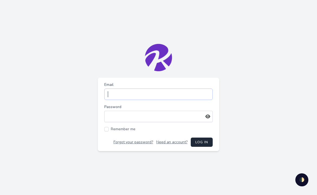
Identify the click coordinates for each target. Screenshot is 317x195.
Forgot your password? (133, 142)
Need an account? (171, 142)
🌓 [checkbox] (302, 180)
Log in (201, 142)
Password (112, 106)
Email (109, 84)
